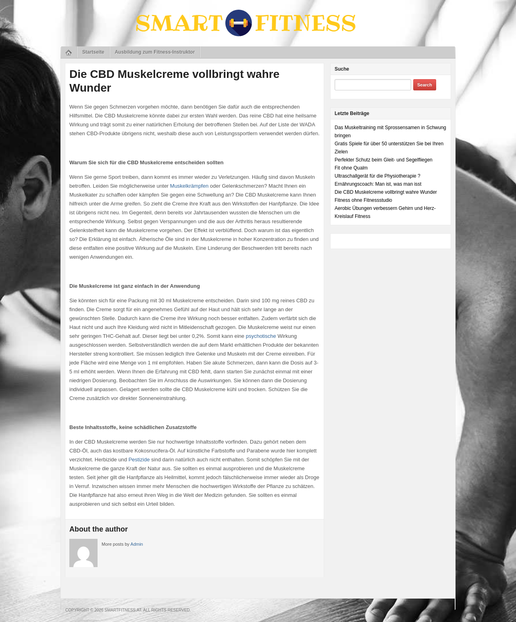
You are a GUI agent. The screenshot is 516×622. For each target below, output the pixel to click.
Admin (137, 544)
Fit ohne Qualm (351, 168)
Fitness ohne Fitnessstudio (363, 200)
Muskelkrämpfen (189, 186)
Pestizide (139, 460)
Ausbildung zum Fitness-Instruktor (155, 52)
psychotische (261, 336)
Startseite (93, 52)
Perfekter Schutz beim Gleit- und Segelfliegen (384, 160)
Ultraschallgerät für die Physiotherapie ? (377, 176)
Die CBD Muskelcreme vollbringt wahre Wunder (386, 192)
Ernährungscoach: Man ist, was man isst (378, 184)
